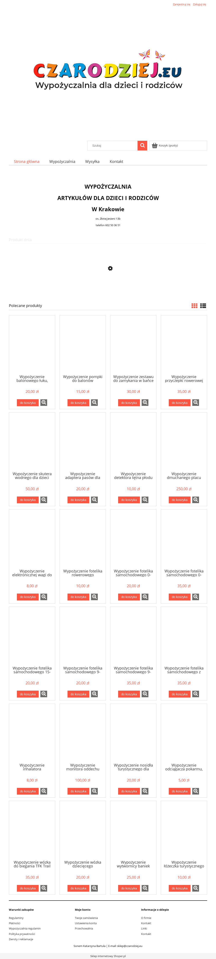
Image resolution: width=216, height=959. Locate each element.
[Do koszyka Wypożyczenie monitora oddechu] (78, 791)
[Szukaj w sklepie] (113, 145)
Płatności (14, 923)
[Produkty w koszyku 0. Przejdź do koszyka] (165, 145)
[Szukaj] (142, 145)
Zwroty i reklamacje (21, 939)
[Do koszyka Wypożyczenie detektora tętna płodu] (129, 499)
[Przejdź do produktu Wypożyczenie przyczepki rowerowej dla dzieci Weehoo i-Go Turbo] (184, 344)
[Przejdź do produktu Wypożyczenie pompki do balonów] (82, 344)
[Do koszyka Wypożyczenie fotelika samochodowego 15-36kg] (27, 694)
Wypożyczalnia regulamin (25, 928)
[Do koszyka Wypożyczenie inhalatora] (27, 791)
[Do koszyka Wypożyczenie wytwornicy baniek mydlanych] (129, 888)
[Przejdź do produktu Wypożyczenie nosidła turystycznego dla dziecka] (133, 733)
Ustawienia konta (86, 923)
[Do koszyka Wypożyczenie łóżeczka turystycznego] (179, 888)
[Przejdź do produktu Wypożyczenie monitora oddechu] (82, 733)
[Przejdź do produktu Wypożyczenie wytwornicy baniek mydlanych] (133, 830)
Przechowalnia (84, 928)
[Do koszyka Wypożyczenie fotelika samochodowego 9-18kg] (78, 694)
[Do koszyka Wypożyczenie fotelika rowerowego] (78, 597)
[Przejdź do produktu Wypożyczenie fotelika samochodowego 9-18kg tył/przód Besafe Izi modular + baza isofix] (133, 636)
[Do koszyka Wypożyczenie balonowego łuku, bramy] (27, 402)
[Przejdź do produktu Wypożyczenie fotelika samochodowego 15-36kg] (32, 636)
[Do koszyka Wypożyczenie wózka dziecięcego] (78, 888)
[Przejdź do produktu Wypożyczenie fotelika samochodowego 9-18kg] (82, 636)
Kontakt (146, 923)
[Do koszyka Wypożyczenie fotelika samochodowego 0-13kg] (129, 597)
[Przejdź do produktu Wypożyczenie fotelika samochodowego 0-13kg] (133, 538)
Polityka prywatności (22, 934)
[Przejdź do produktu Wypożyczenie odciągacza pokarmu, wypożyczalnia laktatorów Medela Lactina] (184, 733)
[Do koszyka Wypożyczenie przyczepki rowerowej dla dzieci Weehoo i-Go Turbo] (179, 402)
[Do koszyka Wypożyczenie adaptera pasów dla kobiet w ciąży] (78, 499)
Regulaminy (16, 918)
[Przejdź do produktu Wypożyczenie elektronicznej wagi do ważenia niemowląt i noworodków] (32, 538)
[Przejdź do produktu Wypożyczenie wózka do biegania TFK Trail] (32, 830)
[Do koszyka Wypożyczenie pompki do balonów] (78, 402)
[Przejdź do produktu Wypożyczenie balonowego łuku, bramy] (32, 344)
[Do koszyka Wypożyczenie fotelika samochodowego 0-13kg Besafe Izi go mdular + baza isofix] (179, 597)
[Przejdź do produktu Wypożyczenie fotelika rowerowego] (82, 538)
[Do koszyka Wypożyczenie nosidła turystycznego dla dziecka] (129, 791)
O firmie (146, 918)
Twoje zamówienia (86, 918)
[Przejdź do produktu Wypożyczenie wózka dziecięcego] (82, 830)
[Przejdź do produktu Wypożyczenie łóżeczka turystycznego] (184, 830)
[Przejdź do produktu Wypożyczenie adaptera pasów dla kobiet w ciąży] (108, 288)
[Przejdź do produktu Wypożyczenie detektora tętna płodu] (133, 441)
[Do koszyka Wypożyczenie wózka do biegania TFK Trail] (27, 888)
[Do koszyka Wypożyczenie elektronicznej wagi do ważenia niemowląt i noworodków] (27, 597)
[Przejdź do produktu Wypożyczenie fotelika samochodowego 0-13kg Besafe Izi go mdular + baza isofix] (184, 538)
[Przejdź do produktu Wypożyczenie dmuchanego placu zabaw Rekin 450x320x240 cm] (184, 441)
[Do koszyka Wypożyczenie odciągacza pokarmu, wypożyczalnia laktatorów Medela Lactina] (179, 791)
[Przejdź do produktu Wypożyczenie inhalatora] (32, 733)
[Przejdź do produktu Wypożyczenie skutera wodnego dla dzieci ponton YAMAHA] (32, 441)
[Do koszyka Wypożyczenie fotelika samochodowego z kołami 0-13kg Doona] (179, 694)
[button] (43, 402)
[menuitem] (26, 161)
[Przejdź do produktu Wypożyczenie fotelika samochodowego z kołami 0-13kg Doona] (184, 636)
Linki (144, 928)
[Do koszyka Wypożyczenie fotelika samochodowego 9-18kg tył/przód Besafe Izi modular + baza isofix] (129, 694)
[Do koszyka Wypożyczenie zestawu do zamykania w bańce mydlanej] (129, 402)
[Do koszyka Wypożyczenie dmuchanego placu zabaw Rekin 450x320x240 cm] (179, 499)
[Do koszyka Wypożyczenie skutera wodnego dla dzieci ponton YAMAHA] (27, 499)
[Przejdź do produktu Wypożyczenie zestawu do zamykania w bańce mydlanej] (133, 344)
